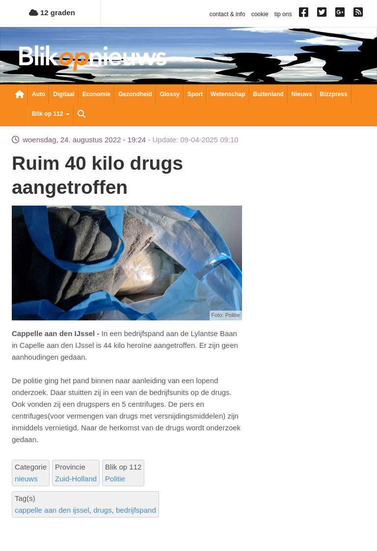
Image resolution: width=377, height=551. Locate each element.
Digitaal (63, 94)
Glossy (170, 94)
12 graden (52, 12)
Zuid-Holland (76, 478)
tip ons (283, 14)
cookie (260, 14)
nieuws (26, 478)
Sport (195, 94)
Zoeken (81, 115)
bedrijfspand (136, 510)
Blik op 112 (51, 113)
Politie (115, 478)
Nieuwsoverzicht (19, 95)
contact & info (227, 14)
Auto (38, 94)
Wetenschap (228, 94)
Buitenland (268, 94)
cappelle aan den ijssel (52, 510)
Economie (96, 94)
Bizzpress (334, 94)
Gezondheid (135, 94)
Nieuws (302, 94)
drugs (102, 510)
